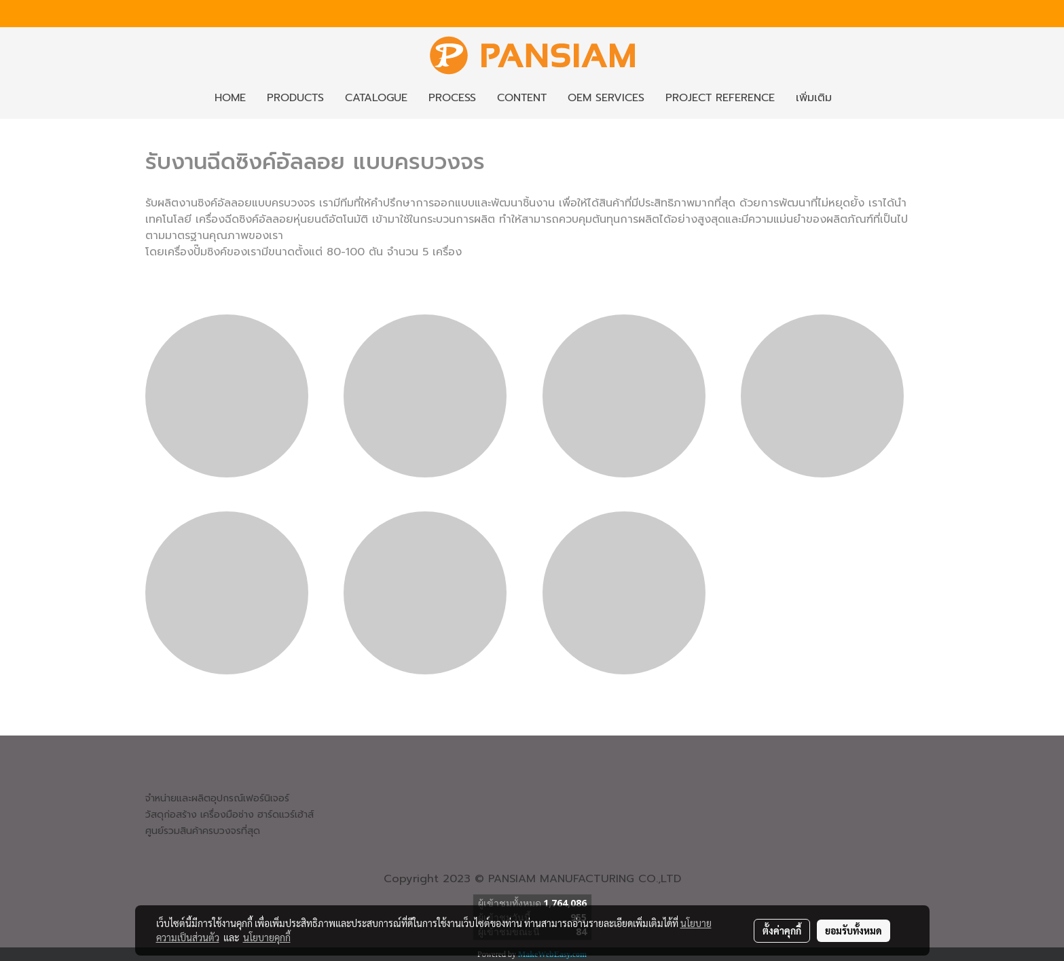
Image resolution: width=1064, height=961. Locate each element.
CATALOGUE (376, 98)
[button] (854, 97)
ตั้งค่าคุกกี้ (782, 930)
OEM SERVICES (606, 98)
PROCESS (452, 98)
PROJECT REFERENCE (720, 98)
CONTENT (522, 98)
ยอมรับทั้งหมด (853, 930)
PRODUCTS (295, 98)
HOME (230, 98)
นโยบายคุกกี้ (267, 937)
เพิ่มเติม (814, 98)
